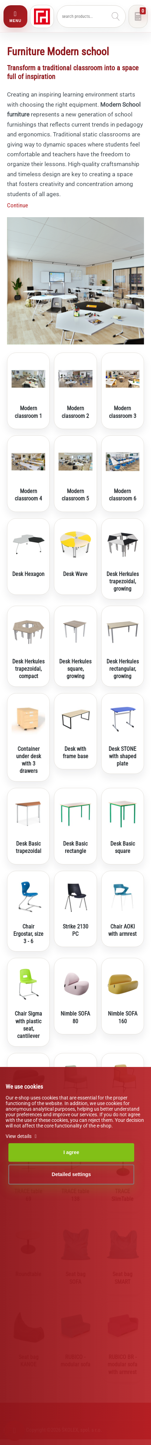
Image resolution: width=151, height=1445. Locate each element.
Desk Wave (75, 574)
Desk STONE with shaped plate (122, 756)
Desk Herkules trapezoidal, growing (123, 581)
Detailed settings (71, 1174)
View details (22, 1136)
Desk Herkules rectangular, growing (123, 669)
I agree (71, 1152)
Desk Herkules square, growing (75, 669)
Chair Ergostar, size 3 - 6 (28, 934)
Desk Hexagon (28, 574)
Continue (17, 205)
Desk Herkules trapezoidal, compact (28, 669)
